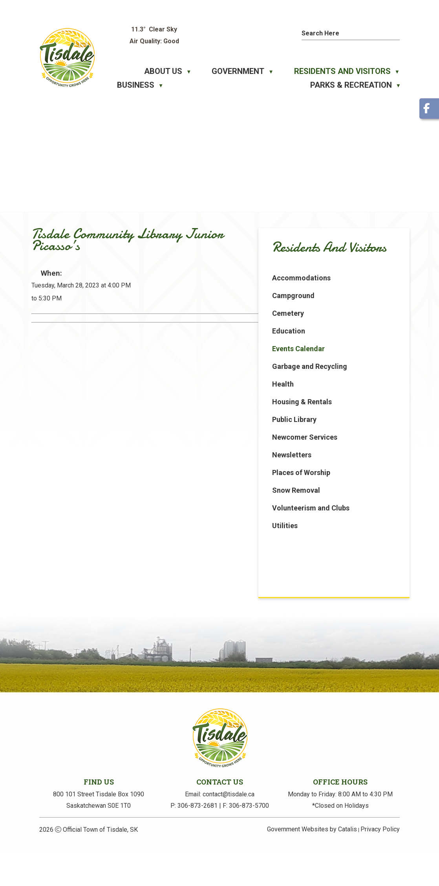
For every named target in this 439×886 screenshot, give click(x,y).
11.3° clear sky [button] (154, 29)
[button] (396, 32)
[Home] (121, 71)
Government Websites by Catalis (312, 864)
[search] (343, 33)
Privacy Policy (380, 864)
